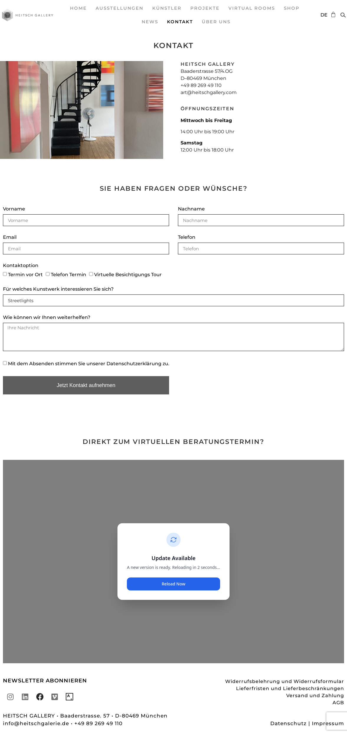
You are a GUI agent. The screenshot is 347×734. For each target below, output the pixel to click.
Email (10, 237)
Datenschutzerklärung (134, 363)
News (150, 21)
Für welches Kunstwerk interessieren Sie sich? (58, 289)
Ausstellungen (119, 8)
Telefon (186, 237)
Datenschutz (288, 723)
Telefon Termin (68, 274)
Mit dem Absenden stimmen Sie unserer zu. (88, 363)
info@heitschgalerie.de (37, 723)
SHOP (291, 8)
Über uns (216, 21)
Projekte (205, 8)
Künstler (166, 8)
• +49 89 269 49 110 (96, 723)
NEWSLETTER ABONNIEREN (45, 680)
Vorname (14, 209)
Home (78, 8)
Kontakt (180, 21)
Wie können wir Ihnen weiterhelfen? (46, 317)
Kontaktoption (20, 265)
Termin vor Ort (25, 274)
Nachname (191, 209)
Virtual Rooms (251, 8)
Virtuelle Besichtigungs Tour (128, 274)
